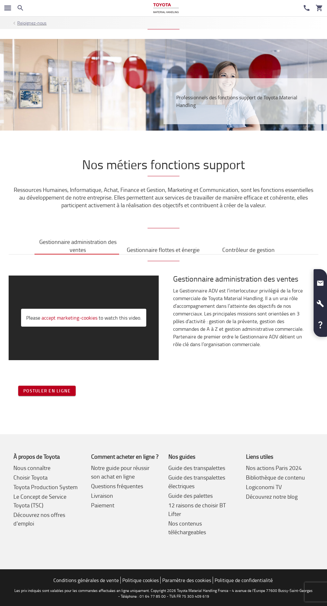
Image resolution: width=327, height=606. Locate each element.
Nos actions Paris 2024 (274, 468)
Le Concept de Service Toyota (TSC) (39, 501)
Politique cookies (140, 580)
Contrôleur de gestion (248, 250)
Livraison (102, 495)
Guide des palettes (190, 495)
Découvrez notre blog (272, 496)
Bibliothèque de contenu (275, 477)
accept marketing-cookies (69, 317)
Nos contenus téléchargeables (187, 527)
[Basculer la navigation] (7, 8)
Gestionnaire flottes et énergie (163, 250)
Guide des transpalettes (196, 468)
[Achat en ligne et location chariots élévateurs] (165, 8)
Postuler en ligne (47, 391)
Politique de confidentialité (244, 580)
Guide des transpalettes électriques (196, 481)
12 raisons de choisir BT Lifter (197, 509)
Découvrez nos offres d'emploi (39, 519)
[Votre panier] (319, 8)
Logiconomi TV (264, 487)
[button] (320, 280)
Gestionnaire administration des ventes (78, 246)
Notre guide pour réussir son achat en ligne (120, 472)
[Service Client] (306, 8)
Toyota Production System (45, 487)
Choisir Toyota (30, 477)
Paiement (102, 505)
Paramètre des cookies (186, 580)
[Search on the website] (20, 8)
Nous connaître (31, 468)
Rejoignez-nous (32, 23)
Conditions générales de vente (86, 580)
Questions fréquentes (117, 486)
